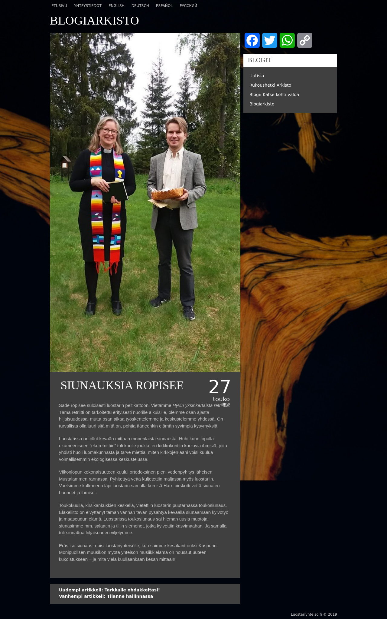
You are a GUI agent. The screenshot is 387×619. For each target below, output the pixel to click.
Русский (188, 6)
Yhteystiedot (88, 6)
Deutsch (140, 6)
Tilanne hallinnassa (106, 596)
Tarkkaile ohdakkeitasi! (109, 589)
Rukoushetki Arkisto (270, 85)
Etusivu (59, 6)
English (117, 6)
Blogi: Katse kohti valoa (274, 94)
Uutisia (256, 75)
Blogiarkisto (262, 104)
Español (164, 6)
